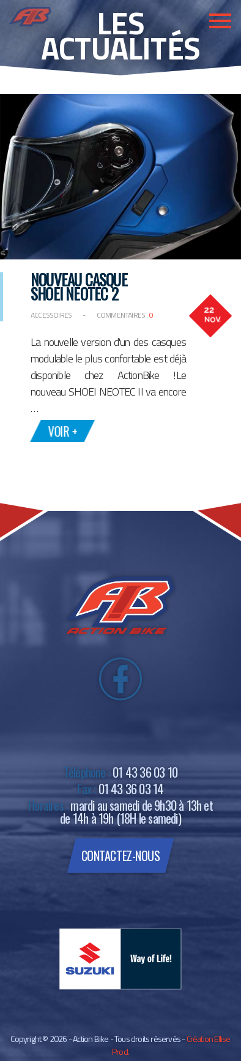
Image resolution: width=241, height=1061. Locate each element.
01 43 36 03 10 (145, 771)
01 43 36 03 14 (131, 788)
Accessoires (51, 315)
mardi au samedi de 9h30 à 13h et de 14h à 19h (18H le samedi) (136, 811)
